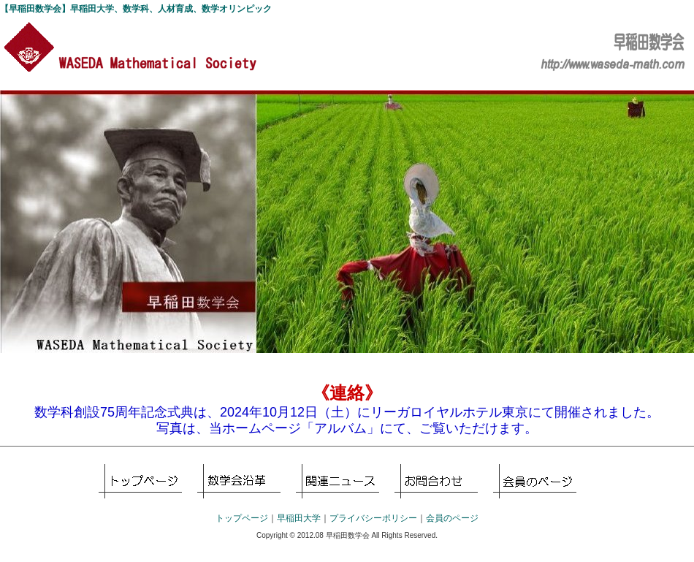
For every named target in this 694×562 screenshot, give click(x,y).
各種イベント (337, 481)
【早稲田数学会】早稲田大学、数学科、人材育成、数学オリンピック (136, 9)
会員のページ (534, 481)
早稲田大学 (299, 518)
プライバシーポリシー (373, 518)
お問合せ (436, 481)
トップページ (140, 481)
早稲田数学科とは (239, 481)
